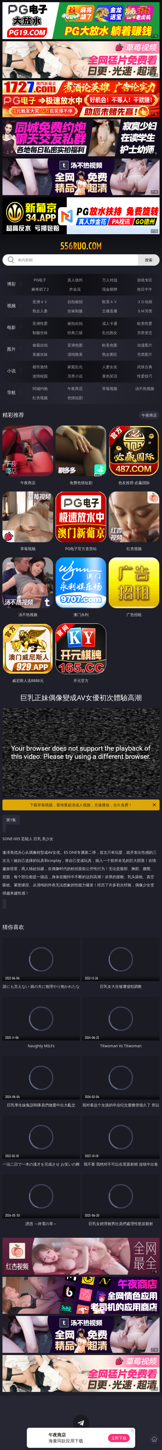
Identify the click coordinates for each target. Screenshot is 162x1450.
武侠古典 (144, 366)
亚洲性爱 (40, 323)
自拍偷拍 (75, 301)
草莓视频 (109, 388)
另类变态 (144, 332)
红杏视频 (40, 397)
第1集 (11, 819)
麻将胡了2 (40, 289)
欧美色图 (109, 345)
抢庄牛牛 (144, 289)
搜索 (149, 259)
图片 (11, 349)
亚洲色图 (75, 345)
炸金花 (75, 289)
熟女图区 (109, 354)
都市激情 (40, 366)
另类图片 (144, 354)
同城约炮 (40, 388)
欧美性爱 (144, 323)
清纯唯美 (75, 354)
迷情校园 (40, 376)
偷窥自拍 (40, 345)
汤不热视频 (144, 388)
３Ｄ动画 (144, 301)
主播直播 (109, 310)
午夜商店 (75, 388)
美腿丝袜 (40, 354)
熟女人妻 (40, 310)
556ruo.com (81, 246)
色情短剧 (75, 397)
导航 (11, 392)
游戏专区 (144, 280)
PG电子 (40, 280)
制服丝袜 (40, 332)
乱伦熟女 (109, 332)
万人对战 (109, 280)
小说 (11, 371)
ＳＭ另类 (144, 310)
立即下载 (119, 1438)
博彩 (11, 284)
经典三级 (75, 332)
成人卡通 (109, 323)
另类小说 (75, 376)
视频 (11, 306)
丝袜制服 (75, 310)
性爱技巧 (144, 376)
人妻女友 (109, 366)
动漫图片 (144, 345)
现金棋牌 (109, 289)
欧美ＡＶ (109, 301)
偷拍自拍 (75, 323)
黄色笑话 (109, 376)
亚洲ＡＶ (40, 301)
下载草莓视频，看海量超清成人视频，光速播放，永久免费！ (93, 805)
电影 (11, 327)
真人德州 (75, 280)
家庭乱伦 (75, 366)
